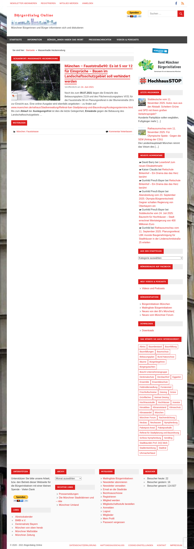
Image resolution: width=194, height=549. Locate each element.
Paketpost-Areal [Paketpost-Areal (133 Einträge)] (147, 427)
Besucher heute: (156, 478)
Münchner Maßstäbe (26, 531)
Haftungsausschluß (112, 545)
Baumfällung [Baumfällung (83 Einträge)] (171, 346)
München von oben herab (29, 527)
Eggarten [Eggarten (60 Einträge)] (176, 377)
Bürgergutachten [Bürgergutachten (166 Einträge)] (147, 367)
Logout (106, 511)
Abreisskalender (24, 516)
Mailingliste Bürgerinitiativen (157, 307)
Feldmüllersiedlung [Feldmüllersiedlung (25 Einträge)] (148, 387)
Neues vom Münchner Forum (157, 315)
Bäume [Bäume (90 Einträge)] (143, 362)
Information (34, 39)
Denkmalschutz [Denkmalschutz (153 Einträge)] (147, 377)
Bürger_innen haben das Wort (65, 39)
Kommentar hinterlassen (120, 131)
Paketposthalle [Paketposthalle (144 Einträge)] (165, 427)
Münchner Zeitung (25, 535)
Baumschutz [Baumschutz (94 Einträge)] (163, 351)
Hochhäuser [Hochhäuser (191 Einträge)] (163, 402)
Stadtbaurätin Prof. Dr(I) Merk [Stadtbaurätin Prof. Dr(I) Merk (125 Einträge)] (153, 443)
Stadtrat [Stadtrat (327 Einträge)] (162, 448)
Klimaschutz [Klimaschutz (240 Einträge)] (175, 407)
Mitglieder (108, 515)
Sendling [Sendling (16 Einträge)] (168, 438)
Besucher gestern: (157, 482)
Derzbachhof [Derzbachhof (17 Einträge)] (163, 377)
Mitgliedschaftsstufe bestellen (119, 504)
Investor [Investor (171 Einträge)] (176, 402)
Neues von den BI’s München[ (158, 311)
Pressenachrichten (100, 39)
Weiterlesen (19, 122)
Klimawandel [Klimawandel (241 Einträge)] (146, 412)
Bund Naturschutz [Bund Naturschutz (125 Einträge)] (165, 357)
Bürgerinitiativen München (156, 304)
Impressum (176, 545)
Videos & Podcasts (128, 39)
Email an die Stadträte (115, 489)
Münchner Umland (69, 505)
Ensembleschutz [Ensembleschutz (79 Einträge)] (160, 382)
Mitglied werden (69, 3)
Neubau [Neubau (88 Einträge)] (143, 422)
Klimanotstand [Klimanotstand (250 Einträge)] (159, 407)
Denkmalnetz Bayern (26, 524)
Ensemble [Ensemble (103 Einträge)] (144, 382)
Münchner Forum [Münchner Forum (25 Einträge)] (148, 417)
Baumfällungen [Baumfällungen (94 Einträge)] (147, 351)
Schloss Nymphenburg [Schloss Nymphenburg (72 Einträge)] (150, 438)
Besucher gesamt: (157, 485)
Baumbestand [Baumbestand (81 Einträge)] (155, 346)
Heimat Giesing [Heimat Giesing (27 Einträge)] (161, 397)
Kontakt (161, 545)
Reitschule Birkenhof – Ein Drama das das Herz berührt (158, 173)
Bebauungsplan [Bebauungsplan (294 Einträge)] (147, 357)
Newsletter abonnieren (23, 3)
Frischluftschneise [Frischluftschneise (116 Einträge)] (148, 392)
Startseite (16, 39)
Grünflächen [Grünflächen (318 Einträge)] (145, 397)
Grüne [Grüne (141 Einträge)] (173, 392)
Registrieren (48, 3)
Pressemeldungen (69, 494)
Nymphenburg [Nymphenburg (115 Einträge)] (170, 422)
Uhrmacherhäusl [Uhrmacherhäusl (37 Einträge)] (147, 453)
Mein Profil (108, 518)
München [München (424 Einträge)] (159, 412)
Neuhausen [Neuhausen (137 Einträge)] (155, 422)
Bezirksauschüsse (112, 493)
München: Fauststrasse (28, 131)
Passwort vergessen (114, 522)
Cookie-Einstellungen (140, 545)
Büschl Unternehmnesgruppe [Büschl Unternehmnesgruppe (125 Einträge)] (153, 372)
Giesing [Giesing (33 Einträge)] (163, 392)
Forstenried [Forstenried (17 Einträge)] (166, 387)
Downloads (148, 330)
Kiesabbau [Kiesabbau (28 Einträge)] (145, 407)
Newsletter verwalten (114, 485)
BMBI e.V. (20, 520)
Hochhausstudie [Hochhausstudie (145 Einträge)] (147, 402)
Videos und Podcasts (153, 288)
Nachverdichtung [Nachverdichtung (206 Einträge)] (167, 417)
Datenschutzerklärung (82, 545)
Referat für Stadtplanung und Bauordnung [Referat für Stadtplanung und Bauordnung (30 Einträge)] (159, 432)
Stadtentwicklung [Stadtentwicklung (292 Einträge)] (148, 448)
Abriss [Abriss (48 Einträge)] (143, 346)
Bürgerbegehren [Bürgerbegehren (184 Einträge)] (157, 362)
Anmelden (87, 3)
